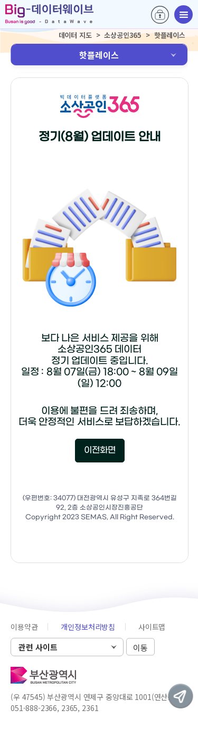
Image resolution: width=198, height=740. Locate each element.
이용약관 (24, 626)
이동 (140, 647)
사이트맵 (151, 626)
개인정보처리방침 (88, 626)
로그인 (160, 15)
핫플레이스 (99, 54)
